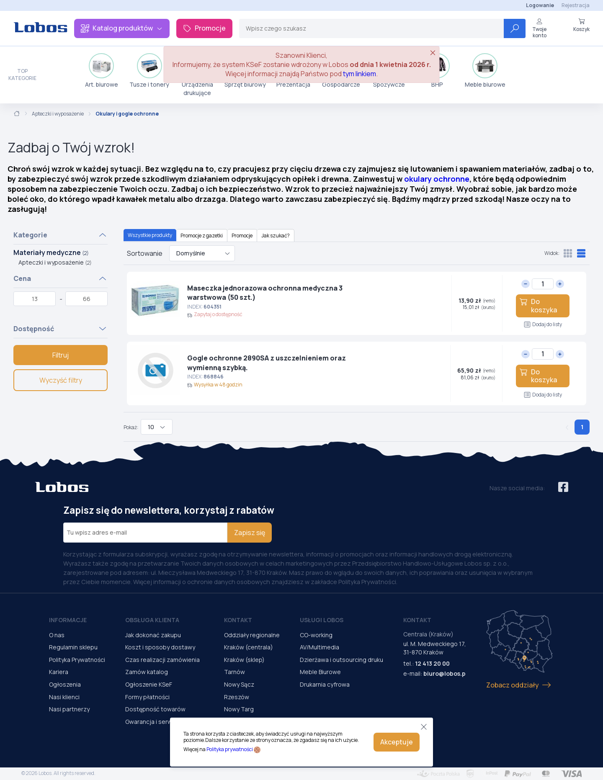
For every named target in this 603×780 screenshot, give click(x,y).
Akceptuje (396, 742)
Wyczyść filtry (60, 380)
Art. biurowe (101, 70)
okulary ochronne (436, 179)
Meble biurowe (485, 70)
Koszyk (581, 25)
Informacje (68, 620)
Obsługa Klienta (152, 620)
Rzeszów (236, 697)
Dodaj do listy (543, 324)
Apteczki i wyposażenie (58, 114)
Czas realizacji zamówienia (162, 660)
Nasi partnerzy (69, 709)
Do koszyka (538, 305)
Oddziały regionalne (252, 635)
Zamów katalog (146, 672)
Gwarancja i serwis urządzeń (164, 722)
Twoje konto (539, 28)
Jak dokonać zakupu (153, 635)
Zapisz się (249, 532)
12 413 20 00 (432, 663)
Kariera (58, 672)
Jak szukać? (275, 235)
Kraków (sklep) (244, 660)
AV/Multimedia (319, 647)
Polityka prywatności (229, 749)
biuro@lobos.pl (445, 673)
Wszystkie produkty (150, 235)
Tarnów (234, 672)
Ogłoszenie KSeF (148, 684)
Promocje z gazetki (201, 235)
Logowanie (540, 5)
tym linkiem (359, 73)
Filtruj (60, 355)
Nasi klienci (64, 697)
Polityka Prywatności (77, 660)
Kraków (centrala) (248, 647)
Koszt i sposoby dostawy (160, 647)
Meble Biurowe (320, 672)
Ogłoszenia (65, 684)
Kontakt (238, 620)
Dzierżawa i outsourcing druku (341, 660)
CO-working (316, 635)
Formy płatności (147, 697)
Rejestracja (576, 5)
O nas (56, 635)
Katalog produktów (122, 28)
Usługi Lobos (321, 620)
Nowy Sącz (239, 684)
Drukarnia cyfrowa (325, 684)
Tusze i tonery (149, 70)
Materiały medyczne (51, 252)
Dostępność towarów (155, 709)
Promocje (204, 28)
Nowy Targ (239, 709)
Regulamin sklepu (73, 647)
